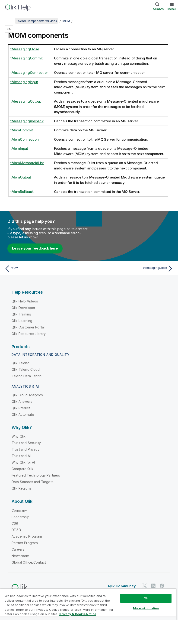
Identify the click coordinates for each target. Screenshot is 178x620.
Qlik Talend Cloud (26, 369)
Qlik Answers (22, 401)
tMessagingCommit (26, 58)
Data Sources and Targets (33, 482)
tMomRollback (22, 191)
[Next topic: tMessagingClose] (133, 269)
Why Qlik (18, 436)
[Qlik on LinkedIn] (153, 586)
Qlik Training (21, 314)
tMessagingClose (24, 49)
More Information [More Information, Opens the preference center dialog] (146, 608)
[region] (88, 604)
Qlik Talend (20, 363)
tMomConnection (24, 139)
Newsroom (20, 556)
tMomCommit (21, 130)
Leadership (21, 517)
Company (19, 510)
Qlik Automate (23, 414)
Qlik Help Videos (25, 301)
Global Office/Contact (29, 562)
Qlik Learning (22, 321)
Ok (146, 598)
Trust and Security (26, 443)
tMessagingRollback (27, 121)
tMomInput (19, 148)
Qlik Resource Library (29, 334)
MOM (66, 21)
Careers (18, 549)
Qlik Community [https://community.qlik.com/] (122, 586)
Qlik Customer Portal (28, 327)
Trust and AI (21, 456)
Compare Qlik (22, 469)
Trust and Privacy (25, 449)
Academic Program (27, 536)
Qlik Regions (22, 488)
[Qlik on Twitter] (144, 586)
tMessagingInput (24, 82)
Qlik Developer (23, 308)
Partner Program (25, 543)
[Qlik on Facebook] (162, 586)
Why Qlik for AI (23, 462)
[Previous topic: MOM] (45, 269)
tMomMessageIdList (27, 163)
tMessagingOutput (25, 101)
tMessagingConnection (29, 72)
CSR (15, 523)
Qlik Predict (21, 408)
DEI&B (16, 530)
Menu (172, 9)
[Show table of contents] (9, 20)
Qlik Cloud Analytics (27, 395)
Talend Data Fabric (26, 376)
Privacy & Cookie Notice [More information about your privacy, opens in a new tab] (77, 614)
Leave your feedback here (35, 248)
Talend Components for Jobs (36, 21)
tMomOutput (20, 177)
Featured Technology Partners (36, 475)
